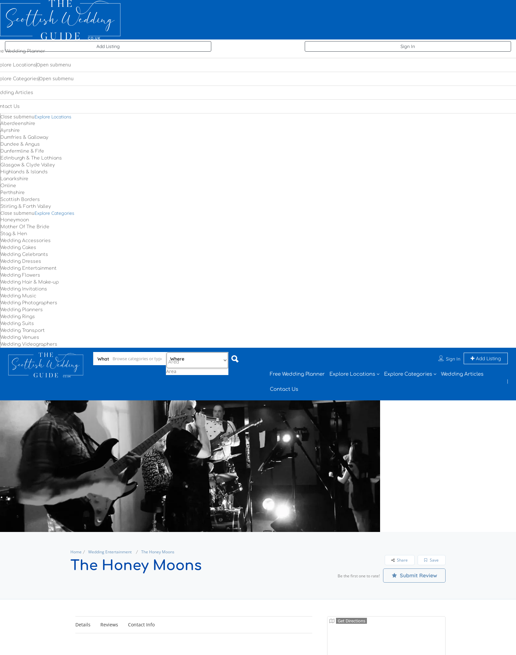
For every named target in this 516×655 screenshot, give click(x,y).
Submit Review (414, 575)
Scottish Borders (20, 199)
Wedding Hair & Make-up (29, 282)
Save (431, 560)
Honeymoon (14, 219)
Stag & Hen (13, 233)
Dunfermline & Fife (22, 151)
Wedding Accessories (25, 240)
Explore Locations (53, 117)
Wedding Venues (19, 337)
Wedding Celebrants (24, 254)
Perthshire (12, 192)
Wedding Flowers (20, 275)
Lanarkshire (14, 178)
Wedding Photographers (28, 302)
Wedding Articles (462, 374)
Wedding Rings (17, 316)
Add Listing (108, 46)
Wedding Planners (21, 309)
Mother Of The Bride (24, 226)
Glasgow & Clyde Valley (27, 165)
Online (8, 185)
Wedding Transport (22, 330)
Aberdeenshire (17, 123)
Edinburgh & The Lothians (31, 158)
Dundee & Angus (20, 144)
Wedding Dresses (20, 261)
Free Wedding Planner (297, 374)
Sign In (407, 46)
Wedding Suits (17, 323)
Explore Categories (54, 213)
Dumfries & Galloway (24, 137)
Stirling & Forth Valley (25, 206)
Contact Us (284, 389)
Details (82, 624)
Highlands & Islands (24, 171)
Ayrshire (10, 130)
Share (399, 560)
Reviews (109, 624)
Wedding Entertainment (28, 268)
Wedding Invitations (23, 289)
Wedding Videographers (28, 344)
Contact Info (141, 624)
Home (76, 552)
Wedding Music (18, 295)
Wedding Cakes (18, 247)
